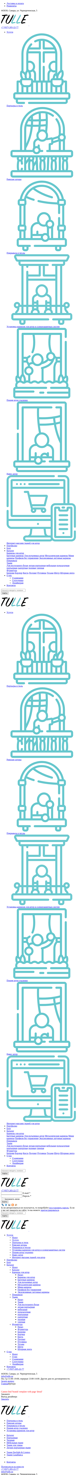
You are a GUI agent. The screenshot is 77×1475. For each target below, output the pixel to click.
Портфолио (12, 545)
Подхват (33, 573)
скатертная (23, 568)
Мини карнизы (24, 1287)
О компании (17, 578)
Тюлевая (10, 1440)
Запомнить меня (12, 1199)
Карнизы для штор (15, 553)
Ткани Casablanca (15, 1455)
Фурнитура (12, 570)
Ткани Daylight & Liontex (18, 1452)
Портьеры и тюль (15, 106)
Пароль (27, 1196)
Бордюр (18, 573)
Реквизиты (11, 6)
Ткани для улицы (15, 1445)
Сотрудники (17, 580)
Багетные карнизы (15, 555)
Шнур (57, 573)
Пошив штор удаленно (17, 400)
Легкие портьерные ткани (19, 1447)
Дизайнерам (17, 583)
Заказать (5, 1399)
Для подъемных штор (34, 555)
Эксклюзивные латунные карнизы (55, 558)
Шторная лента (67, 573)
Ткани (9, 563)
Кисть (25, 573)
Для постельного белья (17, 565)
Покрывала (12, 560)
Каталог (10, 550)
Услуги (10, 32)
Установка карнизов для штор (20, 1430)
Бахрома (10, 573)
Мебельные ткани (15, 1442)
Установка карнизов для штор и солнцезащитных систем (33, 326)
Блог (9, 548)
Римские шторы (14, 179)
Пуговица (41, 573)
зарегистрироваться (50, 1210)
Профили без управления (26, 558)
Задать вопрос (7, 1381)
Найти (4, 593)
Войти (4, 1202)
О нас (9, 575)
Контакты (11, 585)
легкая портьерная (37, 565)
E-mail (26, 1193)
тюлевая (32, 568)
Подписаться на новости (12, 1466)
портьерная (12, 568)
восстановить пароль (59, 1208)
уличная (40, 568)
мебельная (51, 565)
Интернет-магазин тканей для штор (23, 543)
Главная (5, 1383)
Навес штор (12, 474)
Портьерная (12, 1438)
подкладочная (63, 565)
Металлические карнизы (56, 555)
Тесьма (50, 573)
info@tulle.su (7, 1376)
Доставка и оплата (15, 3)
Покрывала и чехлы (16, 253)
